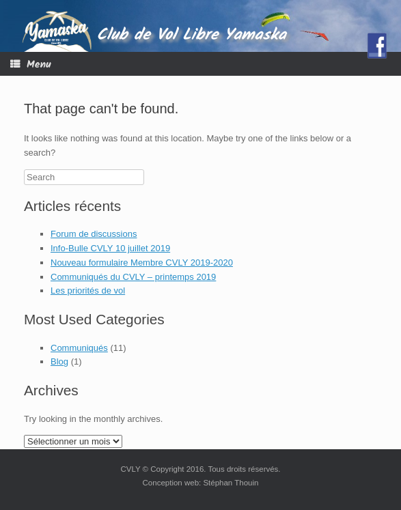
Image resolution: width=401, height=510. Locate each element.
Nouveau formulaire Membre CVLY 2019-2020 (142, 262)
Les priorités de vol (88, 290)
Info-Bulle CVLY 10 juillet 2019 (110, 248)
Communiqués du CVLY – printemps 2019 (133, 277)
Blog (59, 361)
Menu (30, 64)
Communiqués (79, 348)
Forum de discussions (94, 234)
